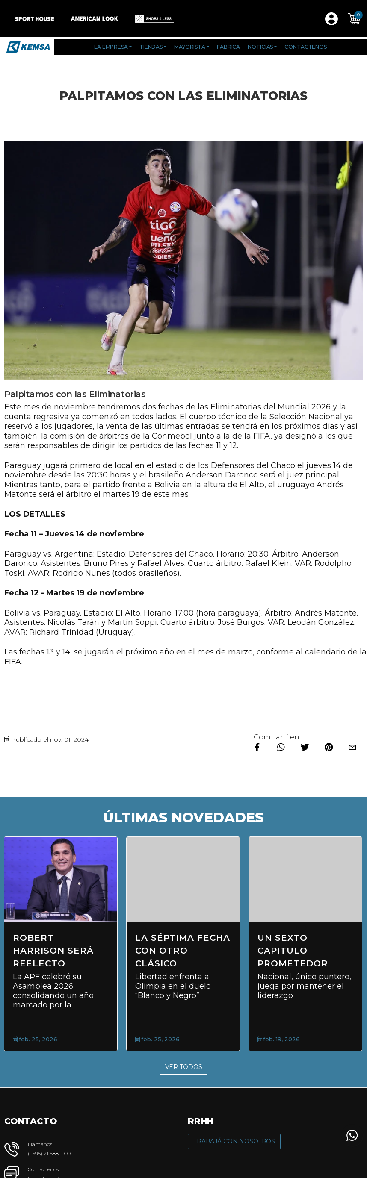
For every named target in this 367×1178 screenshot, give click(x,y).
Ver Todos (183, 1067)
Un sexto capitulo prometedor (292, 951)
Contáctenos (305, 47)
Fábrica (228, 47)
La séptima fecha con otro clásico (182, 951)
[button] (354, 18)
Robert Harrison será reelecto (53, 951)
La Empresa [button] (111, 47)
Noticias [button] (260, 47)
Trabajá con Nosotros (234, 1141)
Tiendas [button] (151, 47)
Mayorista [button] (189, 47)
